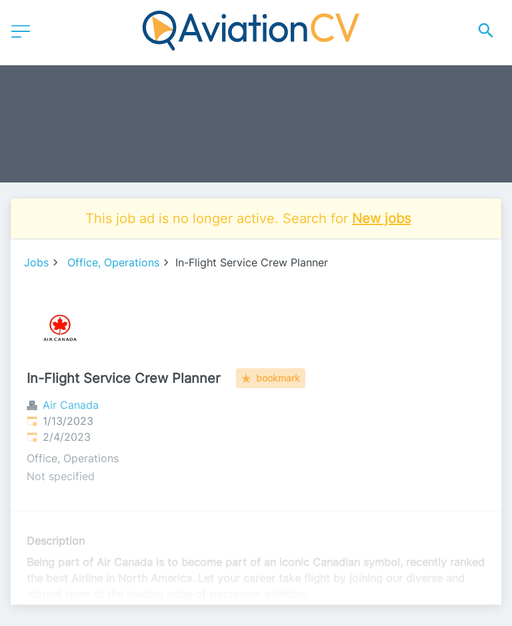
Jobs (36, 262)
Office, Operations (113, 262)
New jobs (381, 218)
